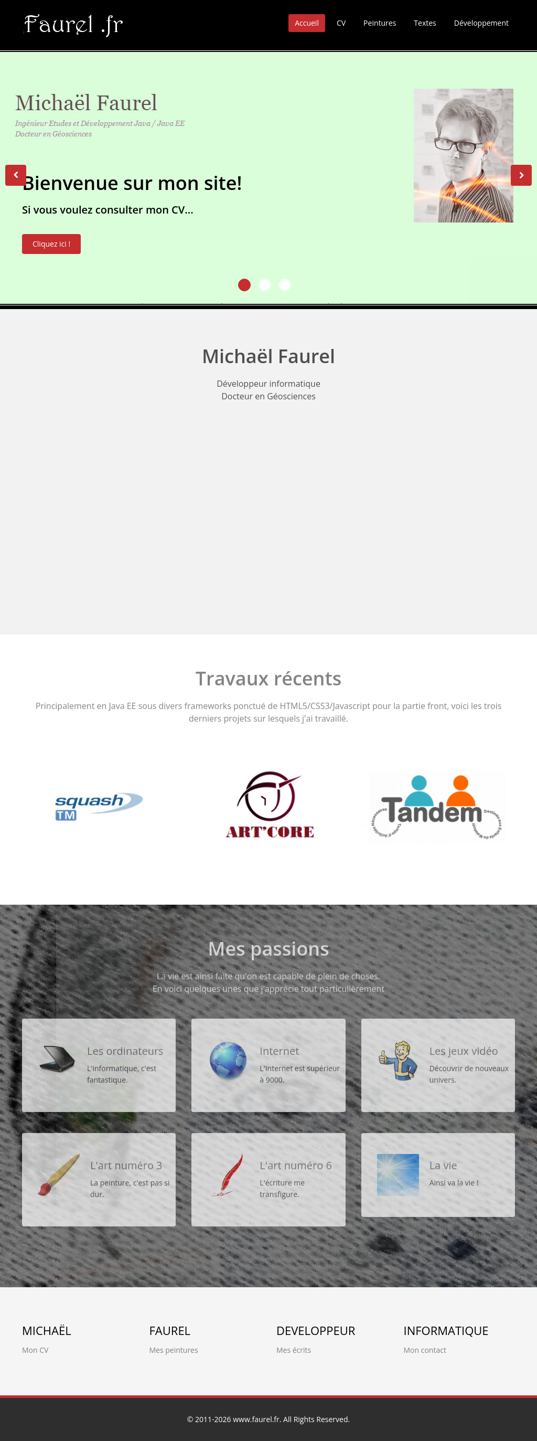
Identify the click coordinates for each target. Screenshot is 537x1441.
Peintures (379, 23)
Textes (425, 23)
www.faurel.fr (256, 1419)
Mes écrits (293, 1350)
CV (341, 23)
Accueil (307, 23)
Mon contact (425, 1350)
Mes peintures (173, 1350)
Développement (481, 23)
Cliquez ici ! (51, 248)
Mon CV (35, 1350)
